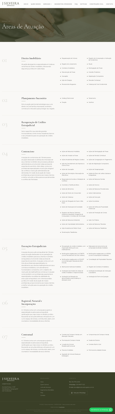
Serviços (47, 4)
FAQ (76, 4)
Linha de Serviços (45, 387)
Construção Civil (96, 4)
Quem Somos (36, 4)
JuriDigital (61, 407)
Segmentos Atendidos (63, 4)
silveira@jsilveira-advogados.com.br (83, 387)
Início (26, 4)
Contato (109, 4)
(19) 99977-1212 (80, 384)
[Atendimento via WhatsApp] (101, 410)
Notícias (83, 4)
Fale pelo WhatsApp (78, 393)
